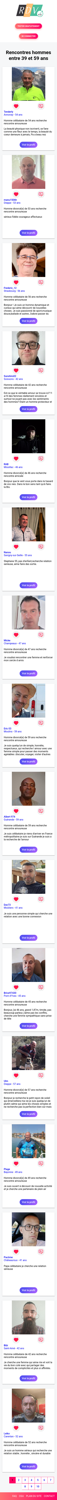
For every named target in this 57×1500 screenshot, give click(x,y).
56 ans (21, 290)
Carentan (9, 1436)
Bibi (6, 1345)
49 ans (18, 1172)
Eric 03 (7, 728)
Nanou (7, 552)
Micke (7, 640)
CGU (21, 1496)
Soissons (9, 379)
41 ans (19, 907)
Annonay (8, 114)
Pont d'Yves (10, 995)
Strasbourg (10, 290)
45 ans (22, 995)
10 (37, 1486)
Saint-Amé (9, 1348)
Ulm (6, 1081)
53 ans (17, 202)
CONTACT (49, 1496)
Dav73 (7, 904)
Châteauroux (10, 1260)
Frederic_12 (10, 288)
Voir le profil (28, 144)
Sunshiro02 (10, 376)
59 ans (18, 731)
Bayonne (8, 1172)
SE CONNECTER (28, 36)
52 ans (19, 1436)
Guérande (9, 819)
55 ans (28, 555)
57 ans (17, 1084)
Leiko (7, 1433)
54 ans (18, 114)
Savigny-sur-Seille (13, 555)
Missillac (8, 467)
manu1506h (10, 199)
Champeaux (10, 643)
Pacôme (8, 1257)
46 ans (18, 467)
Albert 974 (9, 816)
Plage (7, 1169)
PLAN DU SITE (34, 1496)
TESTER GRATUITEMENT (28, 26)
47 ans (22, 643)
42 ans (19, 379)
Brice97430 (10, 992)
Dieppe (7, 202)
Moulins (8, 731)
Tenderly (8, 111)
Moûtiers (8, 907)
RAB (6, 464)
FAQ (14, 1496)
